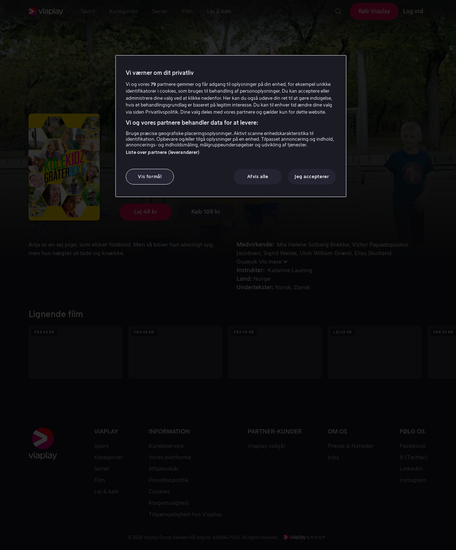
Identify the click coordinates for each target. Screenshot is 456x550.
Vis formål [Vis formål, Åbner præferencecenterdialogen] (150, 176)
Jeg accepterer (312, 176)
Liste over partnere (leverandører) (163, 152)
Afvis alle (257, 176)
